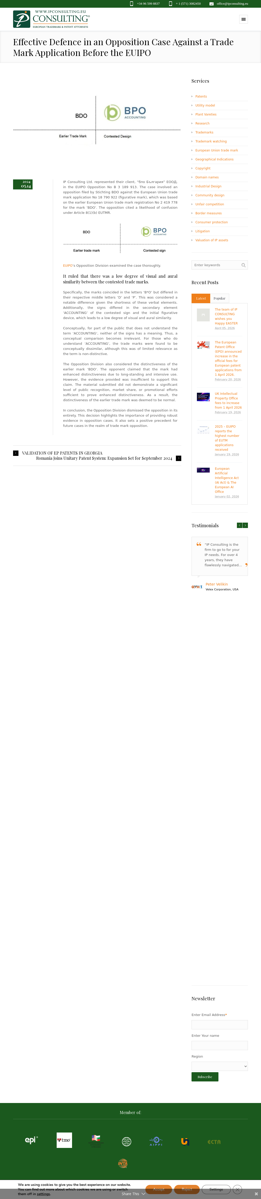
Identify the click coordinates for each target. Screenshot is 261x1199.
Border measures (208, 213)
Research (202, 123)
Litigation (202, 231)
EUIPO (68, 265)
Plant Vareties (205, 114)
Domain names (207, 177)
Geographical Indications (214, 159)
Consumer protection (211, 222)
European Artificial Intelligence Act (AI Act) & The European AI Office (227, 480)
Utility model (205, 105)
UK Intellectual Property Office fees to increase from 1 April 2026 (228, 400)
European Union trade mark (216, 150)
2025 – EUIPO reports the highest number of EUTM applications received (227, 438)
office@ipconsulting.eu (232, 3)
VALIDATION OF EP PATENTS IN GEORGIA (62, 453)
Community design (209, 195)
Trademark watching (211, 141)
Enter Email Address (209, 1015)
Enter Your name (205, 1036)
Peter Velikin (217, 584)
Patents (201, 96)
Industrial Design (208, 186)
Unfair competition (209, 204)
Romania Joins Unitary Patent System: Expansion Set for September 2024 (104, 458)
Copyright (202, 168)
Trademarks (204, 132)
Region (197, 1056)
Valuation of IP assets (211, 240)
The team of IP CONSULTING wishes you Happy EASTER (226, 316)
